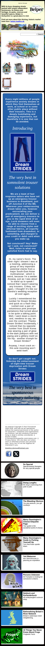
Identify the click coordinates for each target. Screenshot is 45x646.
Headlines (18, 68)
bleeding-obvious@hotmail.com (17, 448)
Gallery (6, 83)
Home (6, 68)
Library (30, 68)
